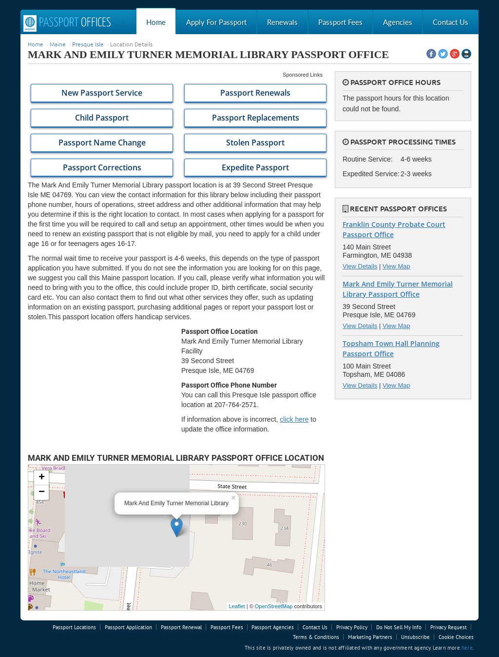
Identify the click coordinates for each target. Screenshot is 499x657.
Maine (58, 44)
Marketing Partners (370, 637)
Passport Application (128, 627)
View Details (360, 266)
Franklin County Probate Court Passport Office (394, 229)
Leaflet (237, 606)
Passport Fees (340, 22)
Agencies (397, 22)
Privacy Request (448, 627)
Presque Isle (88, 44)
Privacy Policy (351, 627)
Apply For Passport (216, 22)
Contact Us (450, 22)
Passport (67, 23)
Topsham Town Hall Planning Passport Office (391, 348)
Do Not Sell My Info (399, 627)
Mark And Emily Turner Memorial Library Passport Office (398, 289)
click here (294, 419)
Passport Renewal (181, 627)
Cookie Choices (456, 637)
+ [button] (41, 478)
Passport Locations (74, 627)
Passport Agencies (272, 627)
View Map (396, 266)
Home (156, 22)
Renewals (282, 22)
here (467, 647)
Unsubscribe (415, 637)
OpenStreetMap (274, 606)
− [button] (41, 492)
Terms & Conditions (316, 637)
